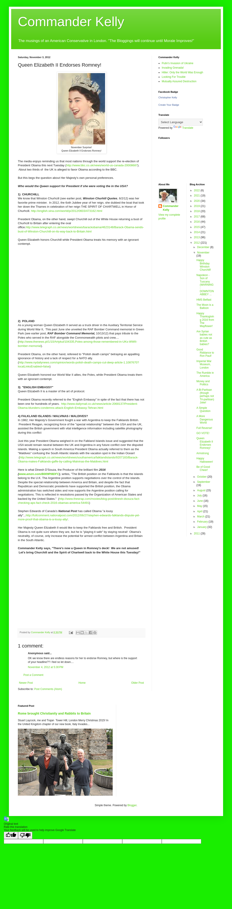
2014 (197, 232)
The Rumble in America (205, 374)
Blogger (132, 805)
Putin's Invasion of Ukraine (177, 63)
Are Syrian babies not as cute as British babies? (204, 338)
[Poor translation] (25, 835)
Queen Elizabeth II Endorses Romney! (204, 443)
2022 (197, 190)
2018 (197, 211)
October (202, 476)
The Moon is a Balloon (204, 306)
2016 (197, 221)
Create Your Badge (168, 104)
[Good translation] (11, 835)
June (200, 500)
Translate (183, 127)
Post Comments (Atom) (48, 689)
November (203, 252)
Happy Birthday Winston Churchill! (203, 265)
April (200, 511)
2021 (197, 195)
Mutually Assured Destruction (179, 81)
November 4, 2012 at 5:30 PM (45, 667)
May (200, 506)
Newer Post (26, 682)
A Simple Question (203, 409)
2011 (197, 533)
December (203, 247)
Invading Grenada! (173, 67)
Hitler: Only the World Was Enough (182, 72)
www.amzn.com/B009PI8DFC (39, 474)
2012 (197, 242)
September (203, 481)
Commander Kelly (71, 21)
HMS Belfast (203, 299)
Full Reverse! (204, 428)
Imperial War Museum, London (203, 364)
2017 (197, 216)
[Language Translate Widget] (180, 122)
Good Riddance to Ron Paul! (205, 353)
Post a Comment (33, 675)
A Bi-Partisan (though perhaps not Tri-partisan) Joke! (205, 396)
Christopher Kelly (167, 97)
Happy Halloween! (204, 460)
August (201, 490)
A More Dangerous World (204, 419)
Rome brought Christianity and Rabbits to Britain (54, 713)
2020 (197, 200)
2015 (197, 227)
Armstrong (202, 453)
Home (82, 682)
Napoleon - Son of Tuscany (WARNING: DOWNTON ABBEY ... (205, 285)
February (202, 521)
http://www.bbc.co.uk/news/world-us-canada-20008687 (102, 165)
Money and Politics (202, 383)
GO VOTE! (202, 433)
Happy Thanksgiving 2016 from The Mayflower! (205, 320)
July (200, 495)
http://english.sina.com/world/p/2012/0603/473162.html (66, 211)
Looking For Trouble (174, 76)
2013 (197, 237)
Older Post (137, 682)
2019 (197, 206)
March (201, 516)
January (202, 527)
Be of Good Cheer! (203, 468)
